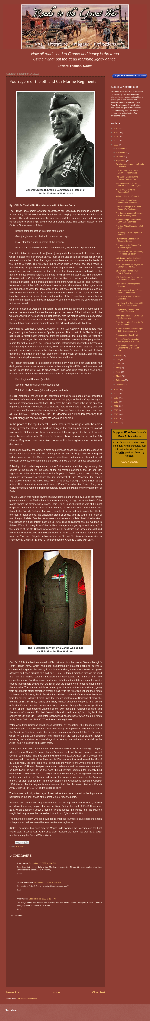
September (121, 160)
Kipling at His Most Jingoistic (128, 196)
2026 (116, 128)
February (120, 380)
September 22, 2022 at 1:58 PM (47, 882)
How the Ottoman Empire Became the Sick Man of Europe (127, 347)
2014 (116, 418)
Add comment (16, 915)
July (118, 359)
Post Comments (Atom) (28, 998)
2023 (116, 141)
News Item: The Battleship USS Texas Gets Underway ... (129, 304)
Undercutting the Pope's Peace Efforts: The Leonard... (129, 291)
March (119, 376)
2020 (116, 394)
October (119, 156)
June (118, 364)
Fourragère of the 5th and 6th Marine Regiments (128, 246)
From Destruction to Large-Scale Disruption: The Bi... (129, 265)
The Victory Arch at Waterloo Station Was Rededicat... (128, 201)
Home (56, 992)
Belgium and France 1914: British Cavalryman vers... (128, 272)
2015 (116, 414)
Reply (19, 874)
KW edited (20, 846)
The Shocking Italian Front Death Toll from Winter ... (127, 171)
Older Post (98, 992)
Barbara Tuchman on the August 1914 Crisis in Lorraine (129, 329)
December (120, 148)
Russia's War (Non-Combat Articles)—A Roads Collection (129, 340)
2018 (116, 402)
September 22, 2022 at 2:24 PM (42, 899)
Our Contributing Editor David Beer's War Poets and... (128, 208)
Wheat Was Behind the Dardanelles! (125, 191)
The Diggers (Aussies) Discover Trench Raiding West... (129, 214)
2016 (116, 410)
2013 (116, 422)
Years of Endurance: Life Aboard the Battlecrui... (129, 317)
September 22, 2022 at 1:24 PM (42, 863)
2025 (116, 132)
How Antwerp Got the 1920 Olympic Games (127, 240)
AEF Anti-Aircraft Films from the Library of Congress (129, 278)
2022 (116, 145)
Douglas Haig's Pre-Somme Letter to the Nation (127, 310)
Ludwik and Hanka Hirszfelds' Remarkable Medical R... (128, 259)
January (119, 384)
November (120, 152)
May (118, 368)
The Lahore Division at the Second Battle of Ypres (127, 178)
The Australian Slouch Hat (127, 335)
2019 (116, 398)
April (118, 372)
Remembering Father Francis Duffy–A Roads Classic (128, 220)
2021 (116, 389)
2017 (116, 406)
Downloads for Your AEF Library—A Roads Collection (129, 252)
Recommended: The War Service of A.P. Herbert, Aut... (129, 184)
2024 (116, 137)
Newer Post (13, 992)
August (119, 355)
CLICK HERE (129, 461)
